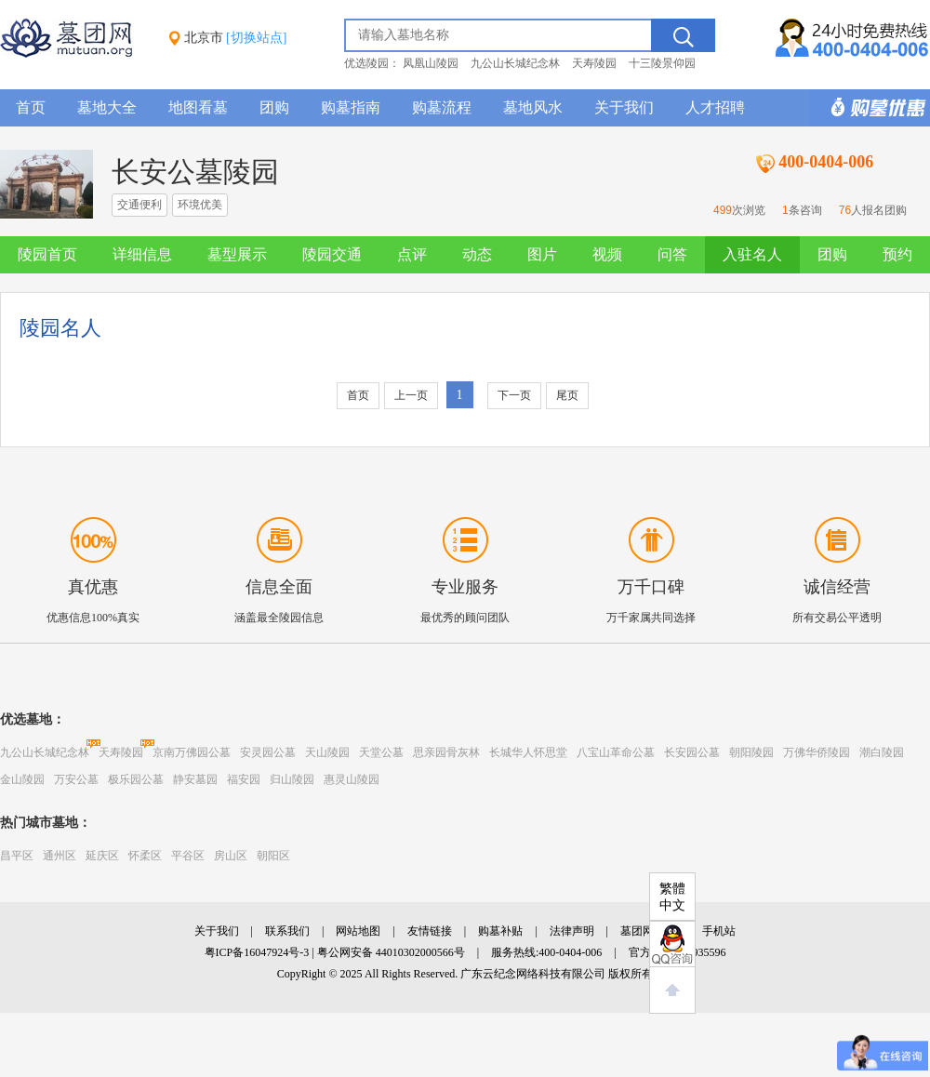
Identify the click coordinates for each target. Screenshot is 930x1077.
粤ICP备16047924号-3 (257, 952)
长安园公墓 (692, 752)
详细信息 (142, 254)
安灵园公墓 (268, 752)
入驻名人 (752, 254)
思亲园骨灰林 (446, 752)
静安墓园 (195, 779)
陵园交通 (332, 254)
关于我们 (624, 107)
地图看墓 (198, 107)
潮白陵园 (881, 752)
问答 (672, 254)
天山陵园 (327, 752)
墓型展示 (237, 254)
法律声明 (572, 930)
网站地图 (358, 930)
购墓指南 (350, 107)
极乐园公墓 (136, 779)
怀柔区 (145, 855)
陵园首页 (47, 254)
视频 (607, 254)
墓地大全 (107, 107)
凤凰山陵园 (430, 63)
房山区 (230, 855)
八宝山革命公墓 (616, 752)
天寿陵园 (594, 63)
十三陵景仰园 (662, 63)
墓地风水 (533, 107)
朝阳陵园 (751, 752)
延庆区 (102, 855)
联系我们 (287, 930)
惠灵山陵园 (351, 779)
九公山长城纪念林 (515, 63)
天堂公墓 (381, 752)
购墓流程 (442, 107)
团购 (274, 107)
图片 (542, 254)
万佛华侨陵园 (816, 752)
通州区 (59, 855)
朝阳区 (273, 855)
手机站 (719, 930)
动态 (477, 254)
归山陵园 (292, 779)
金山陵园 (22, 779)
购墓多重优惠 (869, 107)
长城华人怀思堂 (528, 752)
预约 (897, 254)
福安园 (243, 779)
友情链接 (429, 930)
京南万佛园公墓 (192, 752)
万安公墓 (76, 779)
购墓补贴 (500, 930)
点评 (412, 254)
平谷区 (188, 855)
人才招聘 (715, 107)
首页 (31, 107)
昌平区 (16, 855)
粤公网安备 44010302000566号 (391, 952)
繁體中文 (672, 897)
